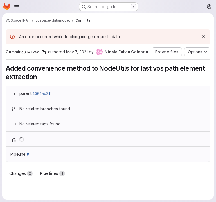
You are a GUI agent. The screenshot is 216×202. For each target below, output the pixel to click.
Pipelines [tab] (52, 173)
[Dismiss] (203, 36)
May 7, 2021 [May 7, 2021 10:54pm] (77, 51)
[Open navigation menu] (16, 6)
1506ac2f (42, 93)
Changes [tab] (21, 173)
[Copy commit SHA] (43, 52)
